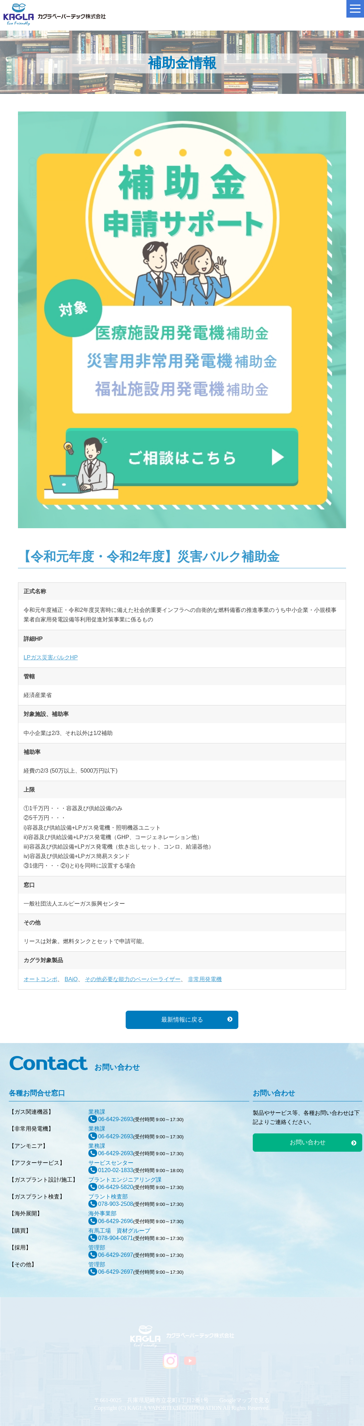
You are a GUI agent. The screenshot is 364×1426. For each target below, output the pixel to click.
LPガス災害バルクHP (51, 657)
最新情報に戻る (182, 1019)
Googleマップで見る (244, 1400)
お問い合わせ (308, 1142)
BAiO (70, 979)
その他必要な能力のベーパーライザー (133, 979)
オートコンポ (40, 979)
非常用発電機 (205, 979)
